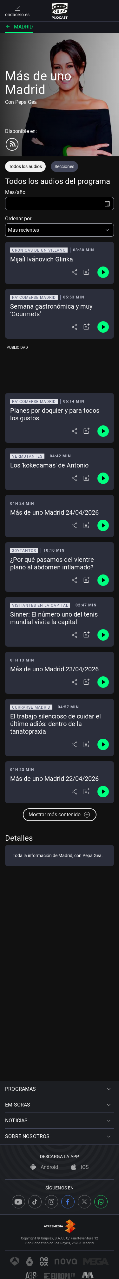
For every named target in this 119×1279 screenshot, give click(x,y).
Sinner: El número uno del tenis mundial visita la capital (54, 618)
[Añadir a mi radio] (86, 272)
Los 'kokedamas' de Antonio (49, 465)
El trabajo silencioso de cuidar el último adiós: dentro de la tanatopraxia (55, 723)
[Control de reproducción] (103, 272)
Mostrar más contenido (60, 814)
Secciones (64, 166)
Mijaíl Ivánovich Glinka (41, 259)
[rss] (12, 144)
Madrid (19, 27)
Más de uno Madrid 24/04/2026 (54, 512)
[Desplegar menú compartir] (74, 272)
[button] (59, 230)
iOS (80, 1167)
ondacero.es (17, 10)
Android (44, 1167)
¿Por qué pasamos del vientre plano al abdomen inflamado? (52, 563)
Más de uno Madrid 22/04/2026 (54, 778)
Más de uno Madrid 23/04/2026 (54, 669)
